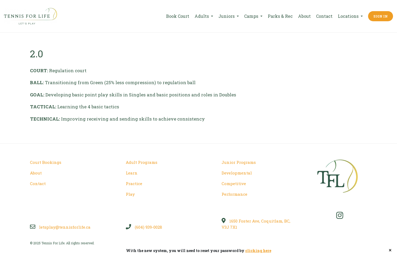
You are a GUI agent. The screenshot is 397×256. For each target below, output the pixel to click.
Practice (134, 183)
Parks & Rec (280, 16)
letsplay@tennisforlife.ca (60, 227)
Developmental (237, 173)
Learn (131, 173)
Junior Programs (239, 162)
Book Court (177, 16)
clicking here (258, 250)
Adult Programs (141, 162)
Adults (202, 16)
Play (130, 194)
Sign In (380, 16)
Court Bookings (45, 162)
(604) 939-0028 (144, 227)
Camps (251, 16)
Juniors (227, 16)
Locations (349, 16)
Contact (324, 16)
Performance (234, 194)
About (304, 16)
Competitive (234, 183)
